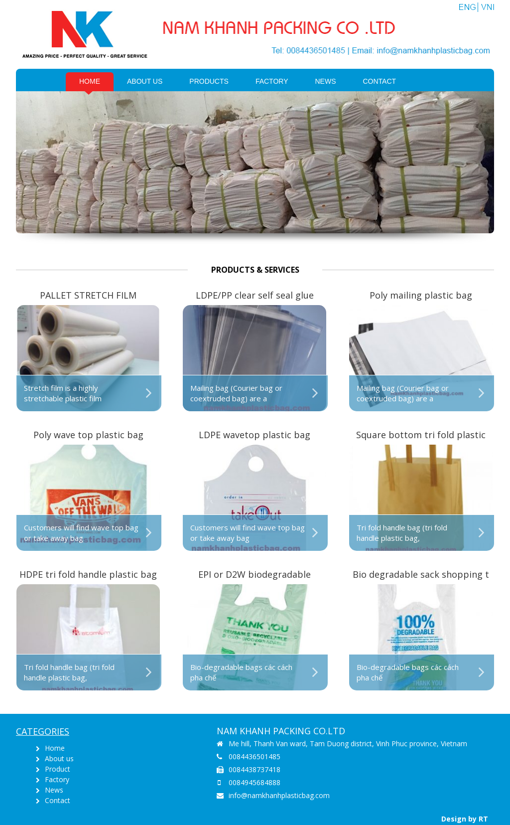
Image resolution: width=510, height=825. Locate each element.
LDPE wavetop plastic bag (254, 435)
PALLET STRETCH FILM (88, 295)
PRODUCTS (209, 81)
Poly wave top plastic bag (88, 435)
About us (144, 81)
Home (89, 81)
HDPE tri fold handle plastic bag (88, 574)
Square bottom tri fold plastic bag (421, 435)
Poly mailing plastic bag (421, 295)
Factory (271, 81)
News (325, 81)
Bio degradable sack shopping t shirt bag (421, 575)
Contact (379, 81)
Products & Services (255, 269)
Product (57, 769)
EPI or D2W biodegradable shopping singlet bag (254, 575)
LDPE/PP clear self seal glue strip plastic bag (255, 296)
